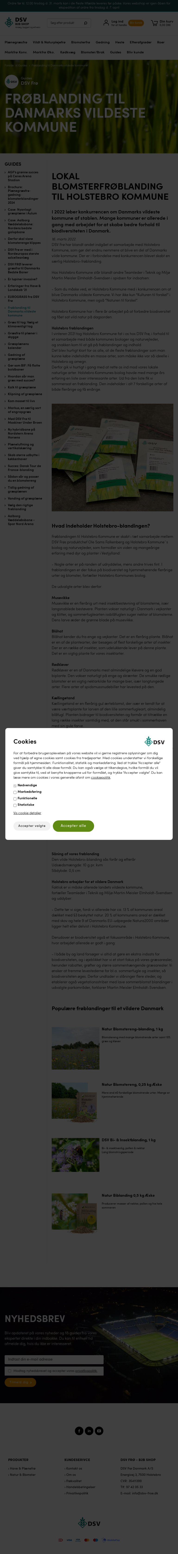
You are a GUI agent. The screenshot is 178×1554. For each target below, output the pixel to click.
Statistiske (26, 805)
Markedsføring (29, 792)
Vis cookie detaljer (27, 813)
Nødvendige (27, 785)
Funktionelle (27, 798)
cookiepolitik (100, 778)
